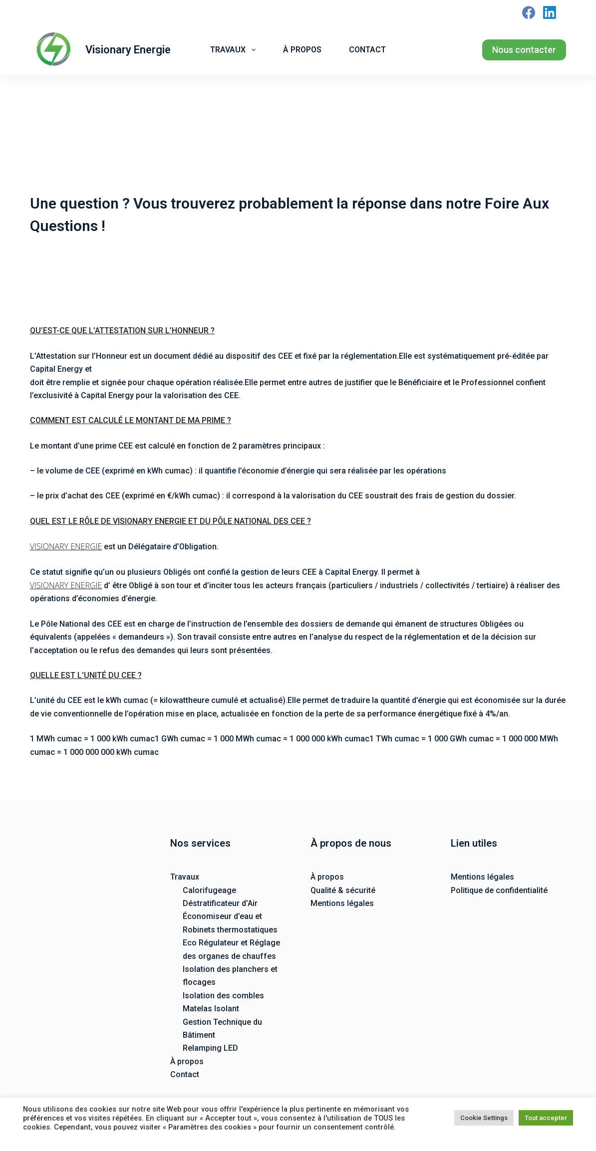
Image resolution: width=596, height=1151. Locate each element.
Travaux (234, 50)
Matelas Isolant (211, 1008)
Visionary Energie (128, 49)
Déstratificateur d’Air (220, 903)
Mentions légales (342, 903)
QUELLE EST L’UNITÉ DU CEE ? (86, 675)
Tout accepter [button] (546, 1118)
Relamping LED (210, 1048)
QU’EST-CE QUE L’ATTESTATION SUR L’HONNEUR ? (122, 330)
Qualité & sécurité (342, 890)
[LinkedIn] (549, 12)
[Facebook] (528, 12)
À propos (302, 49)
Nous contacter (524, 49)
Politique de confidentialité (499, 890)
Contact (367, 49)
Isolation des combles (223, 995)
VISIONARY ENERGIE (66, 546)
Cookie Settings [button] (484, 1118)
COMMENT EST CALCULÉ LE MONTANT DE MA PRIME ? (130, 420)
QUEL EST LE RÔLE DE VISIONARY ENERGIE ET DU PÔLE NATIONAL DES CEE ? (170, 521)
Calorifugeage (209, 890)
